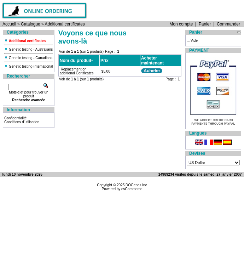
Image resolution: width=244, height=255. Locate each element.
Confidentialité (15, 118)
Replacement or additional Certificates (77, 71)
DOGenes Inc (136, 185)
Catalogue (30, 24)
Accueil (9, 24)
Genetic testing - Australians (28, 49)
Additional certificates (65, 24)
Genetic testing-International (28, 66)
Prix (104, 60)
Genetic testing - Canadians (28, 58)
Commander (228, 24)
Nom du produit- (76, 60)
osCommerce (131, 189)
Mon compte (181, 24)
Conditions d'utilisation (21, 122)
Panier (205, 24)
